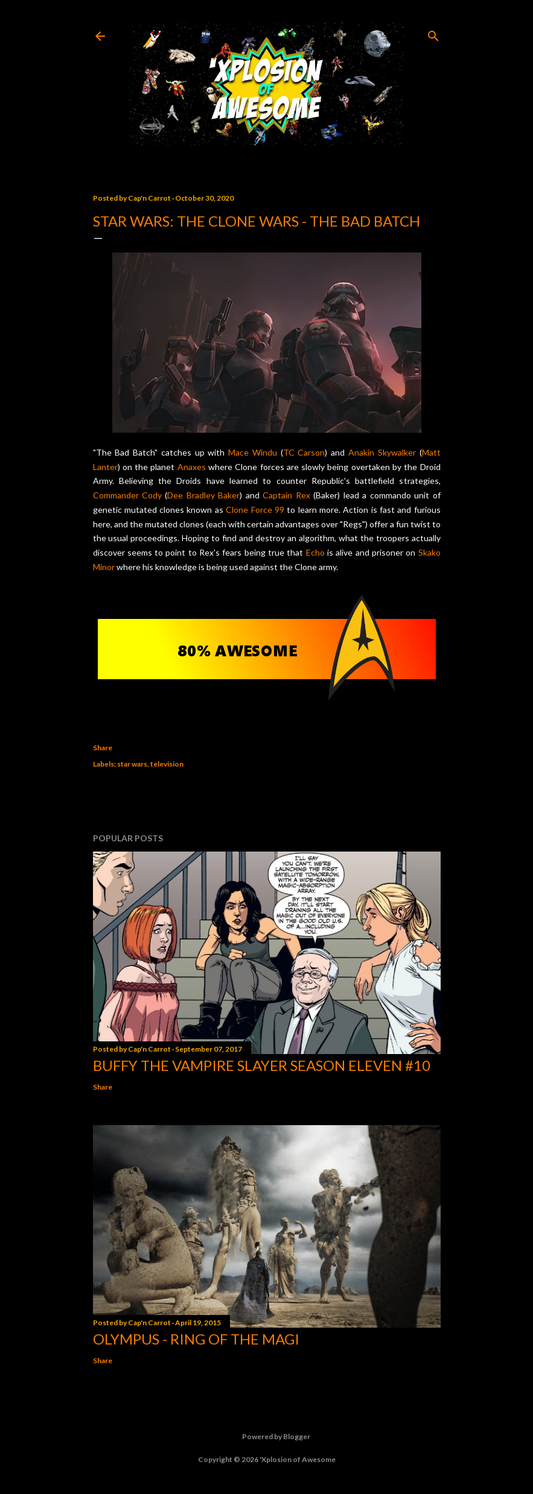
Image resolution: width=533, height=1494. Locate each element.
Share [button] (102, 747)
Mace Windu (252, 452)
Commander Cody (127, 495)
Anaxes (191, 467)
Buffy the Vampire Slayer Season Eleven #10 (261, 1065)
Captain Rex (286, 495)
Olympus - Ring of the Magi (196, 1339)
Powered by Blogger (266, 1437)
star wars (132, 763)
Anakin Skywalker (382, 452)
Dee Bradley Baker (203, 495)
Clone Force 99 (255, 509)
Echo (315, 552)
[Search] (433, 33)
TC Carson (304, 452)
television (167, 763)
